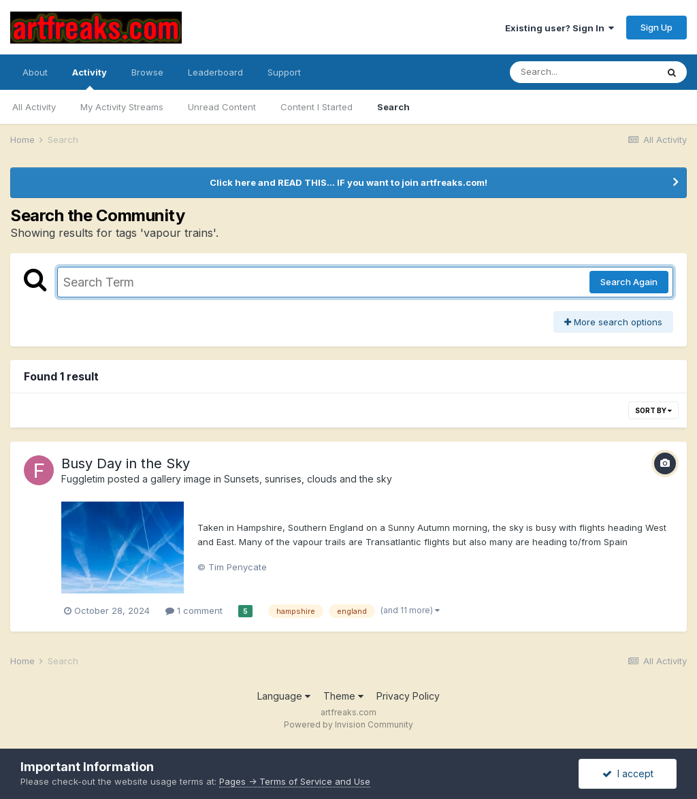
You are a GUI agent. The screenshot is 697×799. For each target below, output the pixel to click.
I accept (627, 773)
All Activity (34, 106)
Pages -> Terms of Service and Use (294, 781)
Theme (343, 696)
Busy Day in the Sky (125, 463)
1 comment (194, 610)
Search (393, 106)
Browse (147, 72)
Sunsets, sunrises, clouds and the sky (308, 479)
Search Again (629, 281)
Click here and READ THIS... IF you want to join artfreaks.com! (348, 182)
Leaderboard (215, 72)
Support (284, 72)
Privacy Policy (408, 696)
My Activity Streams (121, 106)
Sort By (653, 410)
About (35, 72)
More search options (613, 321)
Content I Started (316, 106)
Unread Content (222, 106)
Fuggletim (83, 479)
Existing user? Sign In (559, 27)
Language (283, 696)
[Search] (583, 72)
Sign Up (656, 27)
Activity (89, 78)
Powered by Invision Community (348, 724)
